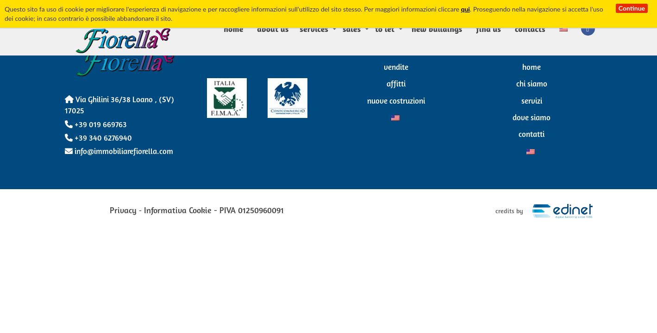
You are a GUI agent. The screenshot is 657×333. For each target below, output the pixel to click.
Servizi (531, 101)
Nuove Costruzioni (396, 101)
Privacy (123, 211)
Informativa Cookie (178, 211)
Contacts (530, 29)
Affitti (396, 84)
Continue (632, 8)
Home (233, 29)
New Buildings (437, 29)
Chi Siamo (531, 84)
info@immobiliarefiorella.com (119, 152)
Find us (488, 29)
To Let (384, 29)
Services (314, 29)
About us (272, 29)
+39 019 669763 (96, 125)
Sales (352, 29)
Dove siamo (532, 118)
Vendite (396, 68)
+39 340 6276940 (98, 138)
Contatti (531, 135)
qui (465, 9)
